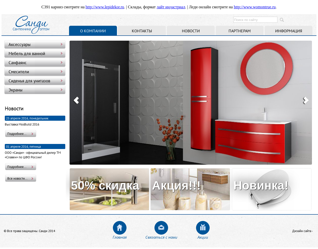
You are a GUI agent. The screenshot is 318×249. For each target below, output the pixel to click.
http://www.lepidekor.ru (105, 7)
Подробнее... (16, 133)
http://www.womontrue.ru (255, 7)
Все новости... (17, 178)
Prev (76, 100)
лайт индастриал (171, 7)
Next (306, 100)
